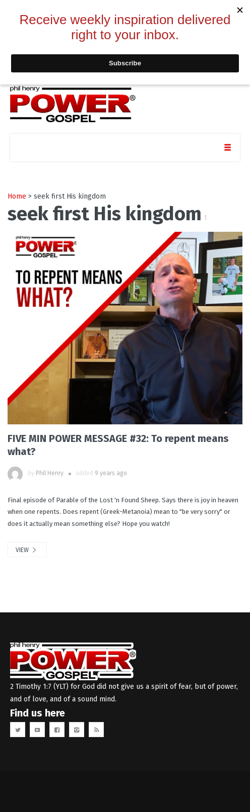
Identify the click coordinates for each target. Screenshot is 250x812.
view (27, 550)
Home (17, 196)
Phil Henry (50, 473)
